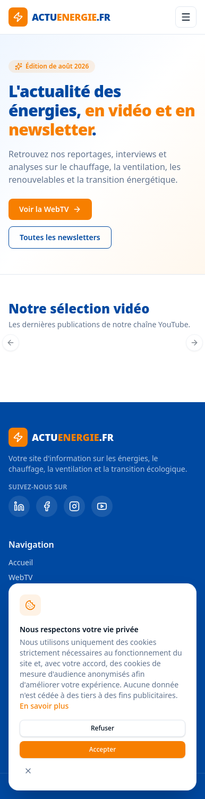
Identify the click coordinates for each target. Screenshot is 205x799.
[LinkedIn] (19, 506)
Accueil (20, 562)
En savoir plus (44, 706)
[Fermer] (28, 770)
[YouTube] (102, 506)
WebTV (20, 577)
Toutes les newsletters (60, 237)
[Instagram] (74, 506)
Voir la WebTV (50, 209)
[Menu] (186, 17)
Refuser (102, 728)
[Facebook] (46, 506)
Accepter (102, 749)
